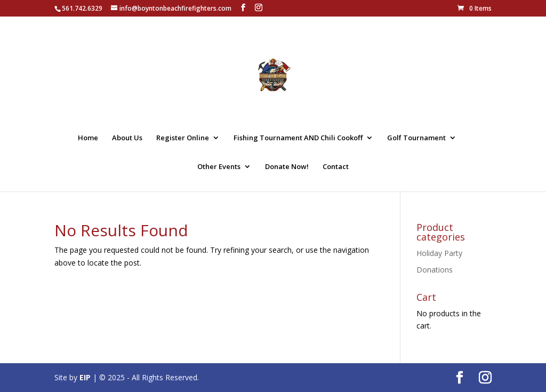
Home (88, 138)
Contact (336, 167)
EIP (85, 377)
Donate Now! (287, 167)
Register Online (182, 138)
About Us (127, 138)
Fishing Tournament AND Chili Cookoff (298, 138)
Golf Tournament (416, 138)
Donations (434, 270)
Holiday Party (439, 253)
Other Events (218, 167)
